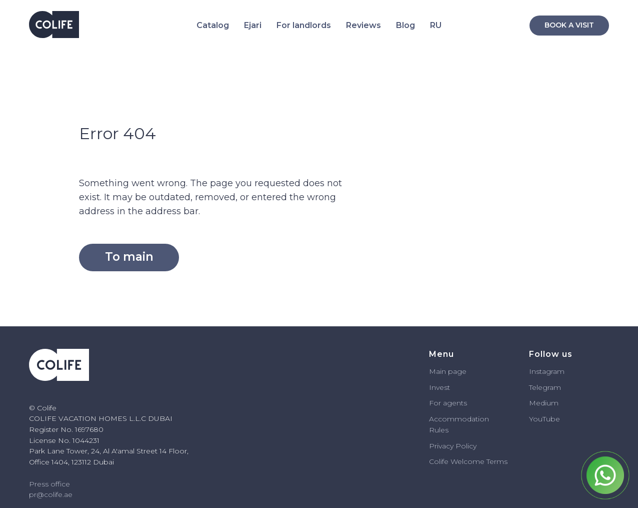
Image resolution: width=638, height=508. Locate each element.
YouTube (544, 418)
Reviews (363, 25)
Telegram (545, 387)
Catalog (212, 25)
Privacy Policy (452, 445)
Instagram (546, 371)
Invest (439, 387)
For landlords (303, 25)
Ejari (253, 25)
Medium (543, 402)
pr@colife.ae (50, 494)
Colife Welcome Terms (468, 461)
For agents (448, 402)
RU (436, 25)
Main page (447, 371)
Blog (405, 25)
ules (441, 429)
